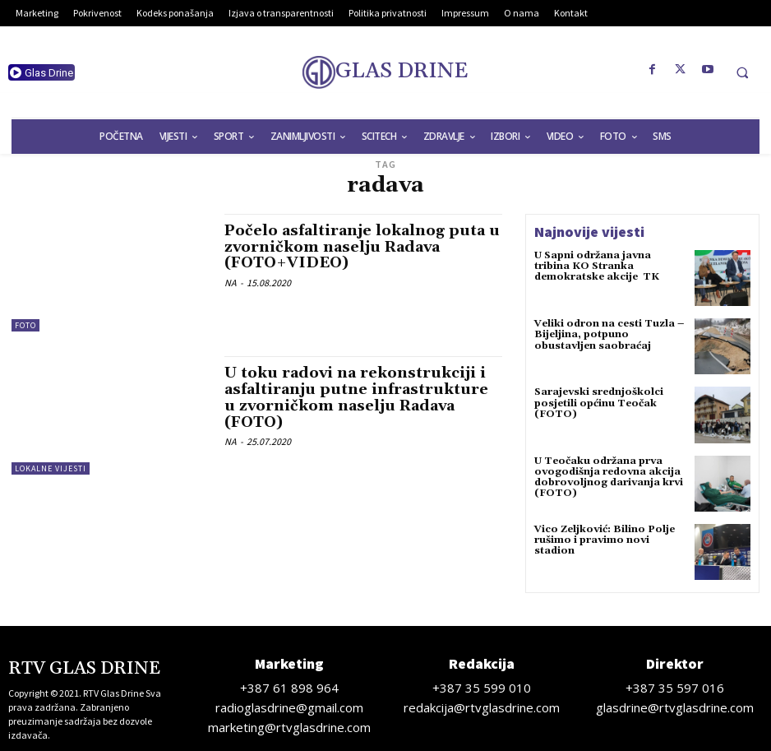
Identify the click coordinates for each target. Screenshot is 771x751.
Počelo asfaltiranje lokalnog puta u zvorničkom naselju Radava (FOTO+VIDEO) (362, 247)
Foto (25, 325)
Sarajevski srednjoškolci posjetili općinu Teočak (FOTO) (598, 403)
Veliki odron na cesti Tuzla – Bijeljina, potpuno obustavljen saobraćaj (609, 334)
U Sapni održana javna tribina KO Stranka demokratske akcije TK (596, 266)
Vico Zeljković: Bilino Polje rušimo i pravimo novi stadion (604, 540)
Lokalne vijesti (50, 468)
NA (230, 282)
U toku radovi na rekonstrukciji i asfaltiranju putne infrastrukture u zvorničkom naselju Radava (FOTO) (356, 397)
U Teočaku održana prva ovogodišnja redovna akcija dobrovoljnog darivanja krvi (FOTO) (608, 477)
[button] (742, 72)
